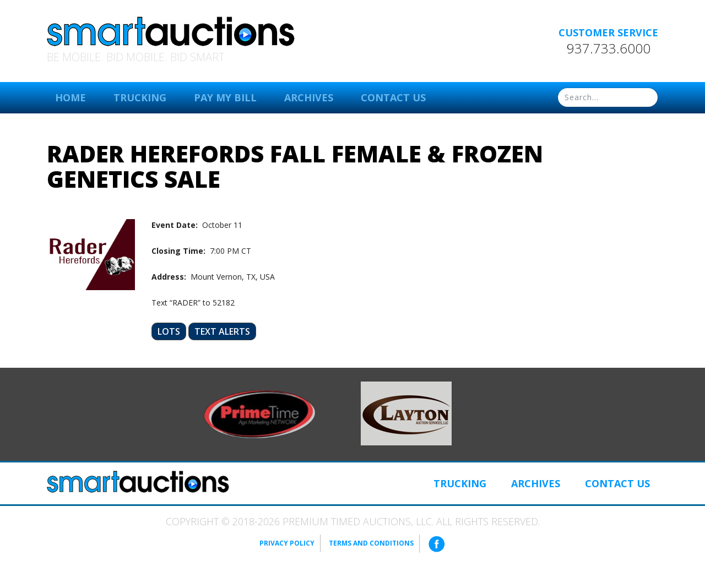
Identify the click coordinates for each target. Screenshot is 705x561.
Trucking (139, 97)
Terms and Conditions (371, 543)
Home (70, 97)
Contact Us (393, 97)
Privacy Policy (286, 543)
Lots (169, 331)
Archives (308, 97)
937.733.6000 (608, 48)
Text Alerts (222, 331)
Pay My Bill (225, 97)
